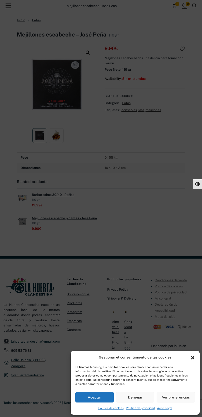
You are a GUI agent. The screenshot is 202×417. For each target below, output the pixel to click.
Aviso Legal (164, 408)
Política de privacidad (140, 408)
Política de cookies (111, 408)
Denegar (135, 397)
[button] (192, 357)
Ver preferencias (176, 397)
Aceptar (94, 397)
